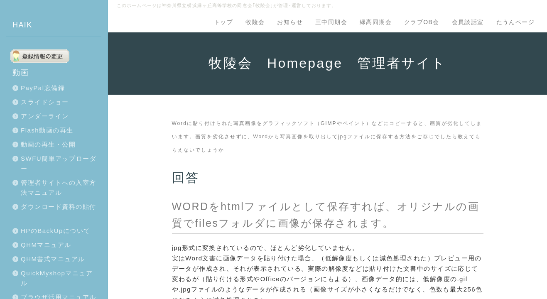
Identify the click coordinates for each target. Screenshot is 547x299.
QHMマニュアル (46, 244)
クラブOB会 (421, 22)
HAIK (22, 25)
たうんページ (515, 22)
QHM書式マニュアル (53, 258)
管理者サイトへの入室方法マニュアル (58, 187)
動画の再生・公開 (48, 144)
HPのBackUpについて (56, 230)
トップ (223, 22)
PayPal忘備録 (43, 87)
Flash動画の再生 (47, 130)
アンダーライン (45, 116)
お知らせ (290, 22)
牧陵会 (255, 22)
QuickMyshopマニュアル (57, 278)
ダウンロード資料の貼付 (58, 206)
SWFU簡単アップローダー (58, 163)
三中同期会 (331, 22)
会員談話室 (468, 22)
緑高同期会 (376, 22)
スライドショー (45, 101)
